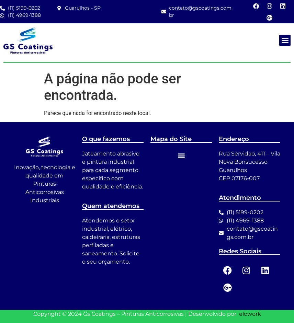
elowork (250, 314)
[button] (285, 40)
